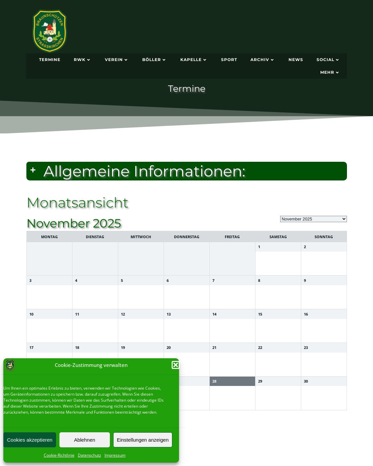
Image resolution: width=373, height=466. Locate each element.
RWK (82, 59)
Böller (154, 59)
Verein (117, 59)
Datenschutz (89, 455)
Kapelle (194, 59)
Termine (49, 59)
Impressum (115, 455)
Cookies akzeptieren (29, 440)
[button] (175, 365)
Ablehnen (84, 440)
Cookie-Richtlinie (59, 455)
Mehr (330, 72)
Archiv (262, 59)
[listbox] (313, 219)
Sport (229, 59)
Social (328, 59)
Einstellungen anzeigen (143, 440)
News (296, 59)
